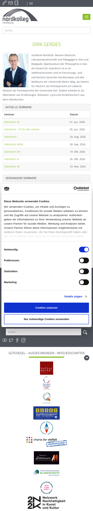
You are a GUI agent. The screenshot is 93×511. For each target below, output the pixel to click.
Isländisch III (11, 159)
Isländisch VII (12, 122)
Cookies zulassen (46, 307)
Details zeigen (73, 296)
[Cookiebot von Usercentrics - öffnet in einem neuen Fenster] (73, 189)
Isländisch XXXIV (13, 144)
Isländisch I (11, 136)
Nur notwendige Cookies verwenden (46, 319)
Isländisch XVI (12, 151)
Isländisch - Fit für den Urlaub (21, 129)
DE (31, 3)
